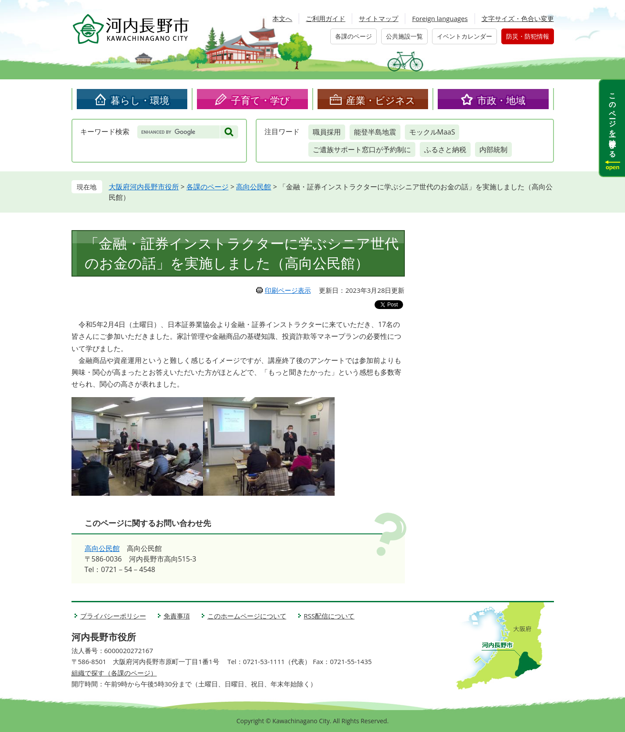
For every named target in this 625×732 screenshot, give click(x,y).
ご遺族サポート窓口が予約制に (362, 149)
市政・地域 (501, 100)
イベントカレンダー (464, 36)
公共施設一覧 (404, 36)
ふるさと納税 (445, 149)
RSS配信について (329, 615)
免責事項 (177, 615)
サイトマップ (378, 18)
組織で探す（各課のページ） (114, 672)
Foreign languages (440, 18)
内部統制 (493, 149)
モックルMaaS (432, 132)
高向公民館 (253, 187)
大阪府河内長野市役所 (144, 187)
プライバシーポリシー (113, 615)
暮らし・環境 (140, 100)
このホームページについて (246, 615)
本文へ (282, 18)
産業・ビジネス (380, 100)
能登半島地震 (375, 132)
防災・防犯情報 (527, 36)
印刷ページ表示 (288, 290)
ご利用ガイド (325, 18)
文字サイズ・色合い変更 (518, 18)
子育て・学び (260, 100)
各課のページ (353, 36)
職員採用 (327, 132)
